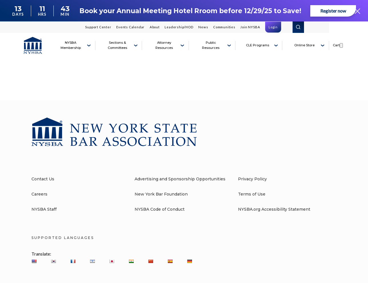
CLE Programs (257, 45)
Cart (336, 45)
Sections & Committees (117, 45)
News (203, 27)
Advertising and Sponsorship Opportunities (180, 179)
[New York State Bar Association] (32, 45)
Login (273, 27)
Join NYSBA (250, 27)
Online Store (304, 45)
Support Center (98, 27)
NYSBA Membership (71, 45)
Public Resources (210, 45)
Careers (39, 194)
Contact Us (42, 179)
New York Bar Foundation (161, 194)
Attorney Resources (164, 45)
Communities (224, 27)
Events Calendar (130, 27)
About (155, 27)
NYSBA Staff (44, 209)
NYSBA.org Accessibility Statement (274, 209)
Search (298, 27)
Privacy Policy (252, 179)
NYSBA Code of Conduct (160, 209)
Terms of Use (251, 194)
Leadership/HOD (179, 27)
